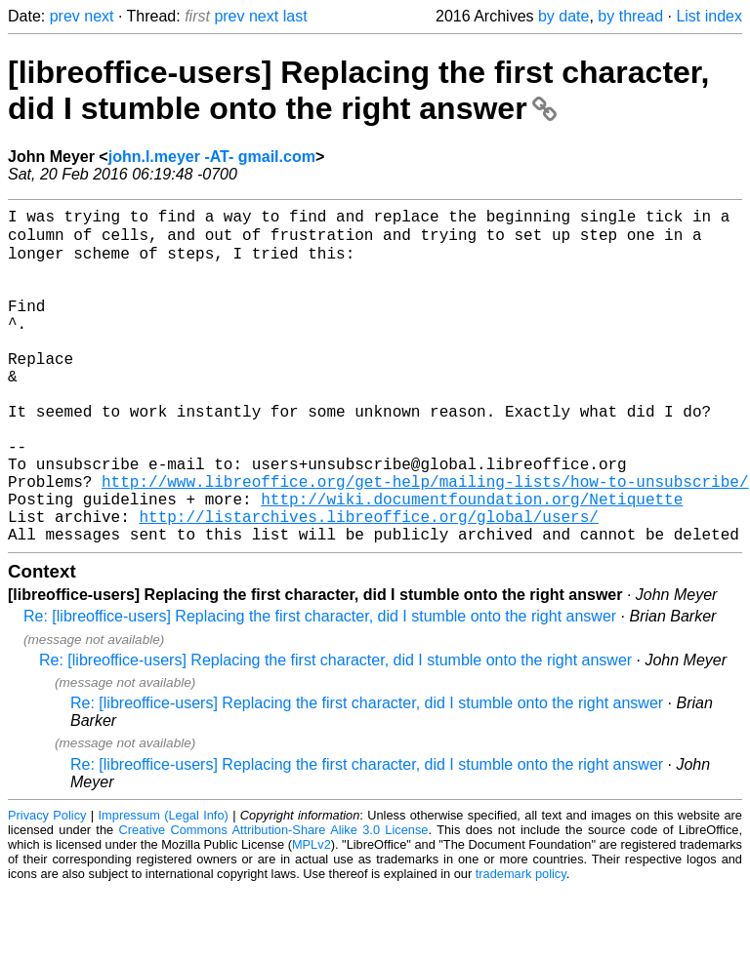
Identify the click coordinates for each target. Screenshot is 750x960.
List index (709, 16)
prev (65, 16)
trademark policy (521, 945)
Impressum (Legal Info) (164, 886)
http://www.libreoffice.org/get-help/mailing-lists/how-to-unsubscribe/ (425, 540)
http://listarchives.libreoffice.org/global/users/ (368, 583)
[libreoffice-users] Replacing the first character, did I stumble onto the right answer (358, 90)
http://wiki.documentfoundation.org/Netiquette (472, 562)
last (295, 16)
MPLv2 (311, 915)
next (98, 16)
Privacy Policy (47, 886)
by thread (630, 16)
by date (563, 16)
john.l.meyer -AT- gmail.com (211, 156)
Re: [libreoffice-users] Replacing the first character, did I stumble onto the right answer (319, 687)
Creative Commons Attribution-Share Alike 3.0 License (274, 901)
